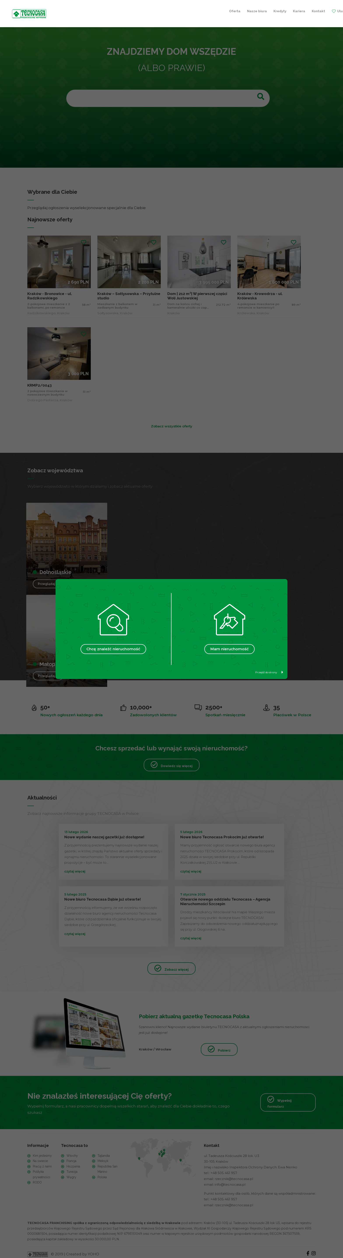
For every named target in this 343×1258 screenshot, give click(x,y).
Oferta (103, 10)
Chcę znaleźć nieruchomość (113, 649)
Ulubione (213, 10)
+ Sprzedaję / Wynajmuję (257, 10)
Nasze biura (125, 10)
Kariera (167, 10)
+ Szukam (301, 10)
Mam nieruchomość (229, 649)
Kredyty (148, 10)
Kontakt (187, 10)
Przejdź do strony (269, 672)
